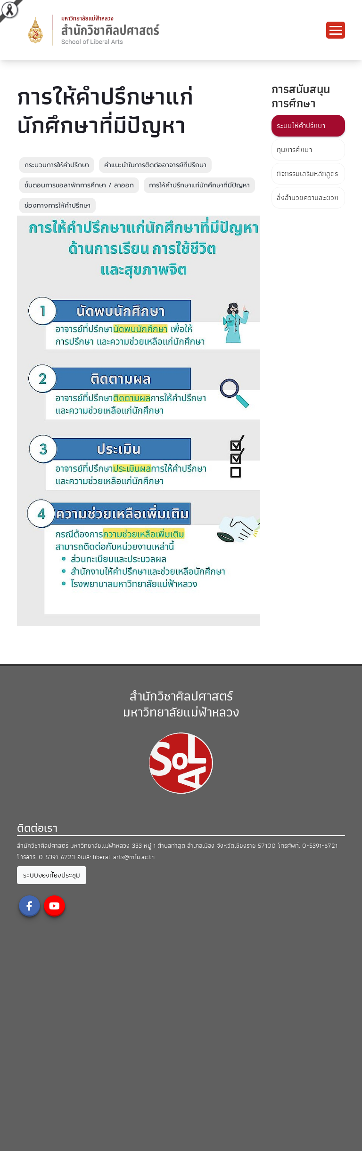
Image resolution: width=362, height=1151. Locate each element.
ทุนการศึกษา (294, 149)
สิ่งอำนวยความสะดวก (307, 197)
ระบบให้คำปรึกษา (301, 125)
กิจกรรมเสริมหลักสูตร (307, 173)
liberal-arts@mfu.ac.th (124, 857)
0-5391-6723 (57, 857)
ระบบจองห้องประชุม (51, 875)
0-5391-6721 (319, 846)
